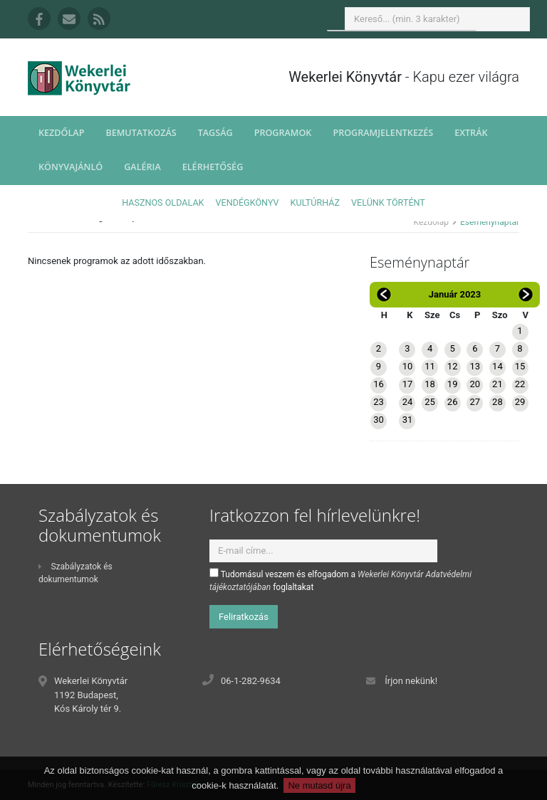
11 (429, 366)
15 (520, 366)
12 (452, 366)
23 (378, 401)
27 (474, 401)
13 (474, 366)
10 (407, 366)
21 (497, 384)
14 (497, 366)
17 (407, 384)
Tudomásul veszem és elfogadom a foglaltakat (340, 580)
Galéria (142, 167)
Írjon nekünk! (411, 680)
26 (452, 401)
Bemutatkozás (140, 133)
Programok (283, 133)
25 (429, 401)
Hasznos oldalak (163, 202)
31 (407, 419)
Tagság (215, 133)
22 (520, 384)
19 (452, 384)
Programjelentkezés (383, 133)
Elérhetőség (213, 167)
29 (520, 401)
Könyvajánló (70, 167)
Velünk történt (388, 202)
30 (378, 419)
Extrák (470, 133)
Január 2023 (455, 294)
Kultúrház (315, 202)
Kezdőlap (61, 133)
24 (407, 401)
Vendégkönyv (247, 202)
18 (429, 384)
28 (497, 401)
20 (474, 384)
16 (378, 384)
